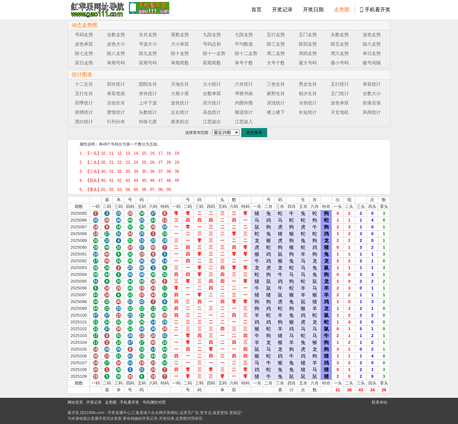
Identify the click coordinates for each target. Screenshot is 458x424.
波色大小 (116, 44)
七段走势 (244, 34)
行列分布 (116, 121)
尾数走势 (180, 34)
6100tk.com (94, 412)
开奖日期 (313, 9)
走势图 (341, 9)
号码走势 (84, 34)
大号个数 (276, 62)
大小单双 (180, 44)
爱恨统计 (116, 112)
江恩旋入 (244, 121)
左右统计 (180, 112)
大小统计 (212, 84)
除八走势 (116, 53)
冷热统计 (308, 102)
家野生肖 (276, 93)
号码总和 (212, 44)
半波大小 (148, 44)
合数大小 (372, 93)
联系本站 (379, 402)
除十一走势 (214, 53)
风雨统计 (372, 112)
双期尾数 (212, 62)
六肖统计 (244, 84)
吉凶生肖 (116, 102)
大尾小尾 (180, 93)
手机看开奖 (377, 9)
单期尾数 (180, 62)
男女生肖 (308, 84)
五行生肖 (84, 93)
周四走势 (308, 53)
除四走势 (308, 44)
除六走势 (372, 44)
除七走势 (84, 53)
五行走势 (276, 34)
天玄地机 (340, 112)
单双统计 (372, 84)
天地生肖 (180, 84)
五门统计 (340, 93)
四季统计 (84, 102)
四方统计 (212, 102)
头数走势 (340, 34)
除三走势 (276, 44)
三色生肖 (276, 84)
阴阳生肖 (148, 84)
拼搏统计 (84, 112)
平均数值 (244, 44)
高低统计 (212, 112)
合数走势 (116, 34)
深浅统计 (276, 102)
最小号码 (340, 62)
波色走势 (372, 34)
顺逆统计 (244, 112)
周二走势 (276, 53)
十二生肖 (84, 84)
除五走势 (340, 44)
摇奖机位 (180, 121)
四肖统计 (116, 84)
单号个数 (244, 62)
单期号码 (116, 62)
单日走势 (372, 53)
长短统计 (308, 112)
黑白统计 (84, 121)
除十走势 (180, 53)
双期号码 (148, 62)
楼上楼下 (276, 112)
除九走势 (148, 53)
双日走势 (84, 62)
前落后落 (372, 102)
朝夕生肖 (308, 93)
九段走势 (212, 34)
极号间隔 (372, 62)
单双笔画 (116, 93)
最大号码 (308, 62)
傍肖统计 (148, 93)
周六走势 (340, 53)
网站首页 (75, 402)
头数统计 (148, 112)
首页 (256, 9)
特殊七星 (148, 121)
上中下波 (148, 102)
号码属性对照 (154, 402)
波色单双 (84, 44)
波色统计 (180, 102)
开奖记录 (282, 9)
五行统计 (340, 84)
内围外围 (244, 102)
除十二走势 (246, 53)
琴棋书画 (244, 93)
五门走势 (308, 34)
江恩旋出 (212, 121)
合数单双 (212, 93)
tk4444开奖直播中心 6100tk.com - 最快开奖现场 (97, 9)
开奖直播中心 (119, 412)
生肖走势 (148, 34)
